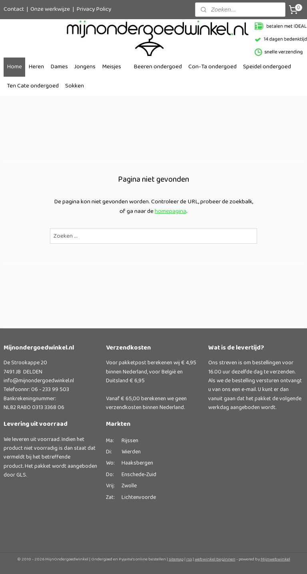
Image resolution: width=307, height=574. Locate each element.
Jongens (85, 67)
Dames (59, 67)
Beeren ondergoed (158, 67)
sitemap (176, 559)
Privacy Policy (93, 9)
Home (14, 67)
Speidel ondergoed (267, 67)
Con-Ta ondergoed (212, 67)
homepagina (170, 211)
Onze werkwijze (50, 9)
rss (189, 559)
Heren (36, 67)
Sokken (74, 86)
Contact (14, 9)
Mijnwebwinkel (275, 559)
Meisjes (111, 67)
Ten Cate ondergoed (33, 86)
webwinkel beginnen (215, 559)
